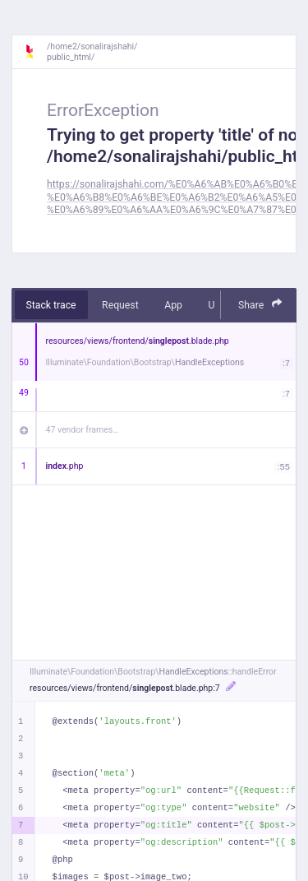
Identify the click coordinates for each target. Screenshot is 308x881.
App (173, 305)
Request (120, 305)
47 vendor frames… (82, 429)
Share (260, 304)
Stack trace (51, 305)
